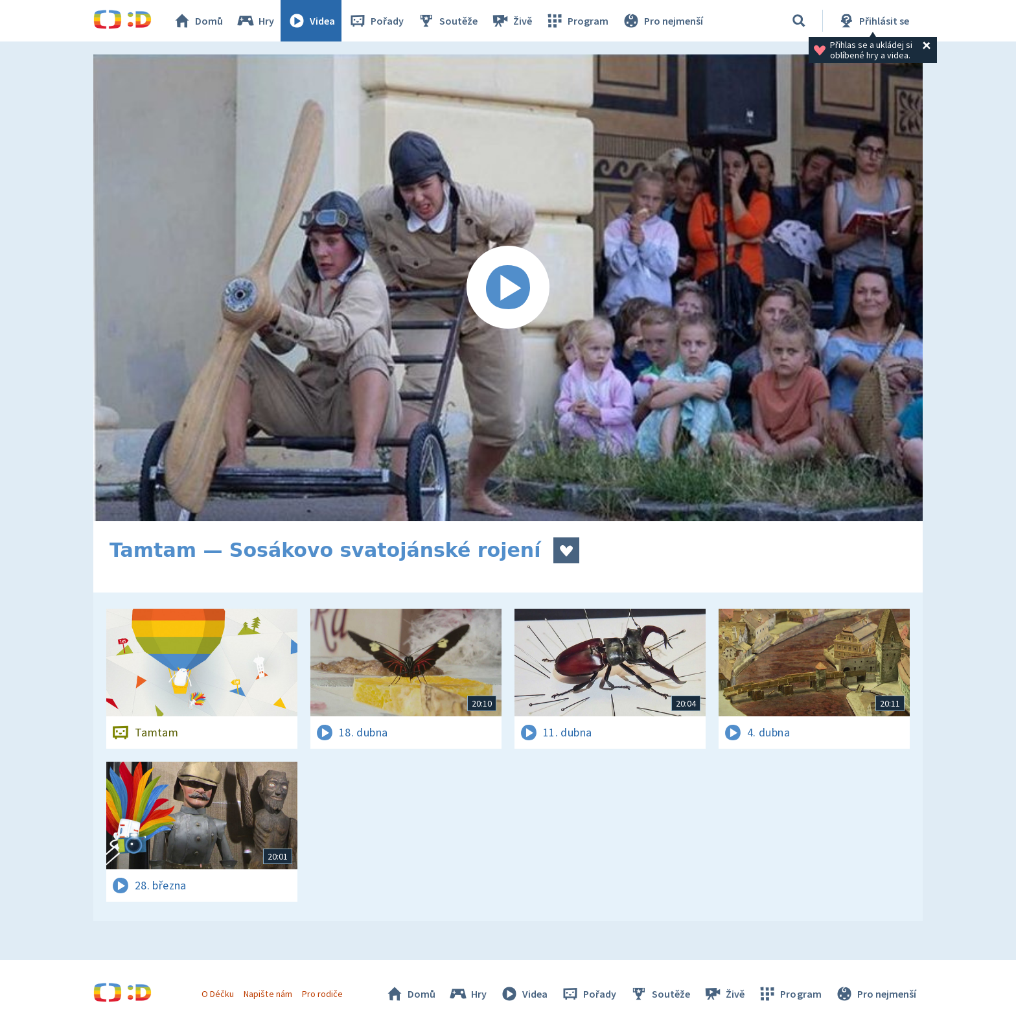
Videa (311, 20)
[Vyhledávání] (799, 20)
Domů (197, 20)
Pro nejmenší (662, 20)
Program (576, 20)
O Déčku (218, 994)
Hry (255, 20)
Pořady (376, 20)
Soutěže (447, 20)
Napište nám (268, 994)
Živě (511, 20)
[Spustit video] (508, 287)
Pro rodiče (322, 994)
